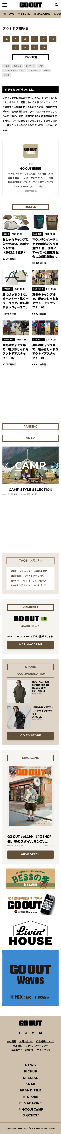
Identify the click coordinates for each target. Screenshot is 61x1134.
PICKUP (30, 1071)
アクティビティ (10, 70)
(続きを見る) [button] (31, 190)
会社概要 (11, 1041)
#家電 (13, 571)
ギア (41, 66)
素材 (22, 70)
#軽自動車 (16, 576)
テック (6, 74)
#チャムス (25, 571)
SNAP (30, 1084)
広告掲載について (45, 1041)
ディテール (30, 66)
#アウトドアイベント (35, 576)
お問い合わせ (26, 1041)
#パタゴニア (40, 585)
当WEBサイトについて (22, 1050)
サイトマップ (43, 1050)
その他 (6, 66)
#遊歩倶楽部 (40, 571)
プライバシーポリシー (36, 1045)
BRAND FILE (30, 1090)
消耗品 (46, 70)
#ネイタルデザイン (20, 585)
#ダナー (15, 580)
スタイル (17, 66)
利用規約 (17, 1045)
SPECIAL (30, 1078)
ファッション (34, 70)
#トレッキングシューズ (34, 580)
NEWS (30, 1065)
